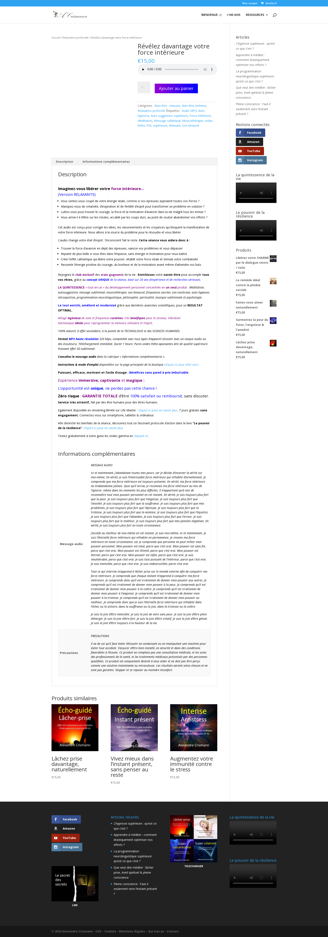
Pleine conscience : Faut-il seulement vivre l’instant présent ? (253, 109)
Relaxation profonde (75, 37)
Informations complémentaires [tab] (106, 162)
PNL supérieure (156, 125)
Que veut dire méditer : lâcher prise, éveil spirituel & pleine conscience (256, 92)
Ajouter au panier (176, 88)
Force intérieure (200, 116)
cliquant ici (141, 436)
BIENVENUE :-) (211, 15)
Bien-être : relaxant (167, 106)
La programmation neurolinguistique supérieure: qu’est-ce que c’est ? (255, 76)
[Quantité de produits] (144, 87)
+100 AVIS (233, 15)
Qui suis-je (156, 931)
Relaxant (175, 125)
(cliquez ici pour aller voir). (181, 364)
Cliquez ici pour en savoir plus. (103, 428)
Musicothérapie (192, 121)
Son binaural (190, 125)
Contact (173, 931)
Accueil (56, 37)
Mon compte (249, 3)
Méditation (145, 121)
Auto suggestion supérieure (169, 116)
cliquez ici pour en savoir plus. (158, 410)
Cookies (110, 931)
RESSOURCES (255, 15)
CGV (98, 931)
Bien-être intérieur (194, 106)
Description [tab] (64, 162)
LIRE (75, 905)
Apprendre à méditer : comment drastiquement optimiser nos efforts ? (252, 60)
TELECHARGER (193, 866)
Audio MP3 (189, 111)
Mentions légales (132, 931)
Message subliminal (167, 121)
